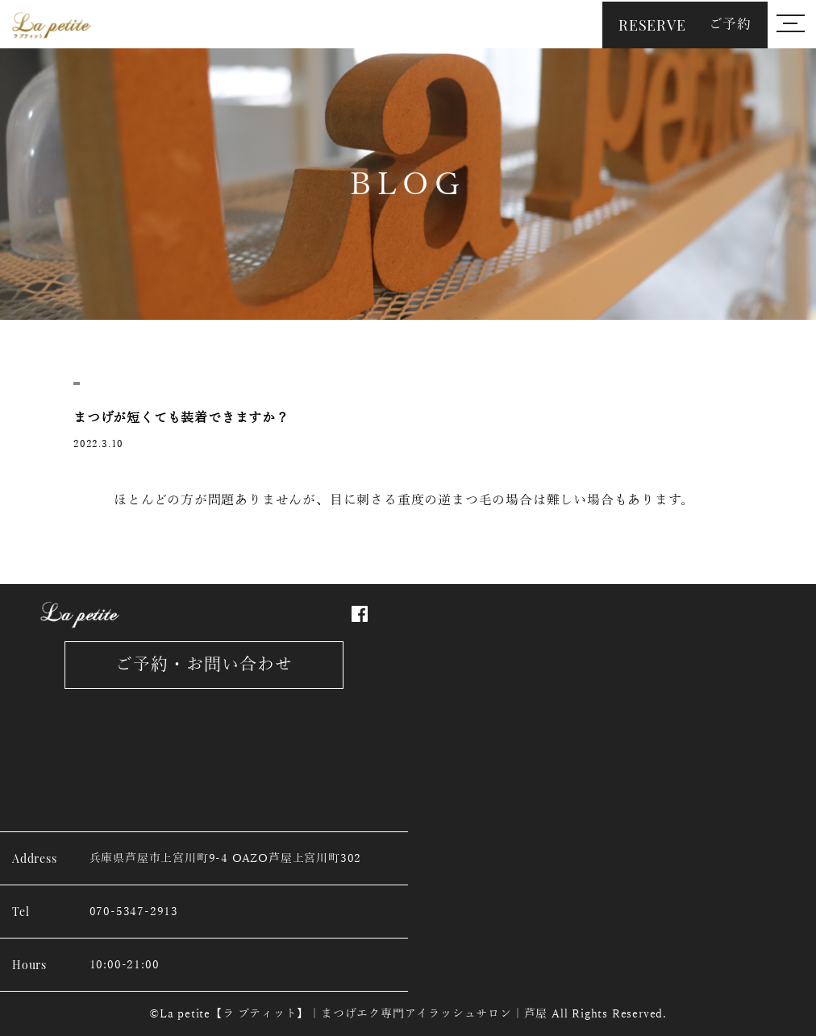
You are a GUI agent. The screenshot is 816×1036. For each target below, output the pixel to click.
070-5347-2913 (134, 911)
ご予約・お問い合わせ (204, 664)
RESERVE (684, 25)
